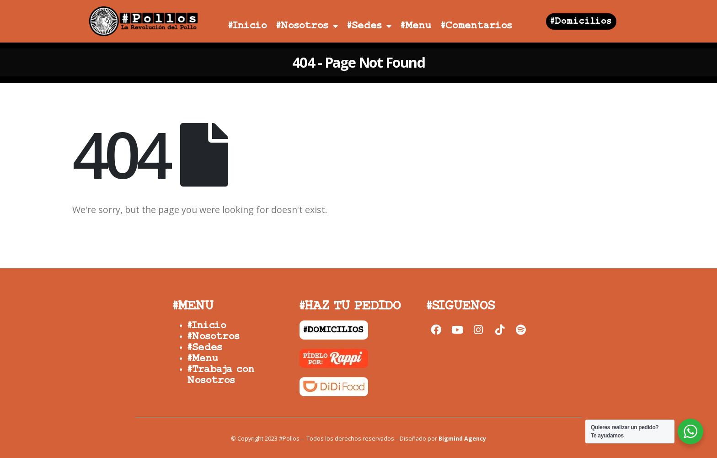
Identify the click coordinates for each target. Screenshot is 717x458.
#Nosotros (307, 26)
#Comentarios (476, 25)
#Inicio (247, 25)
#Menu (416, 25)
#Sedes (369, 26)
